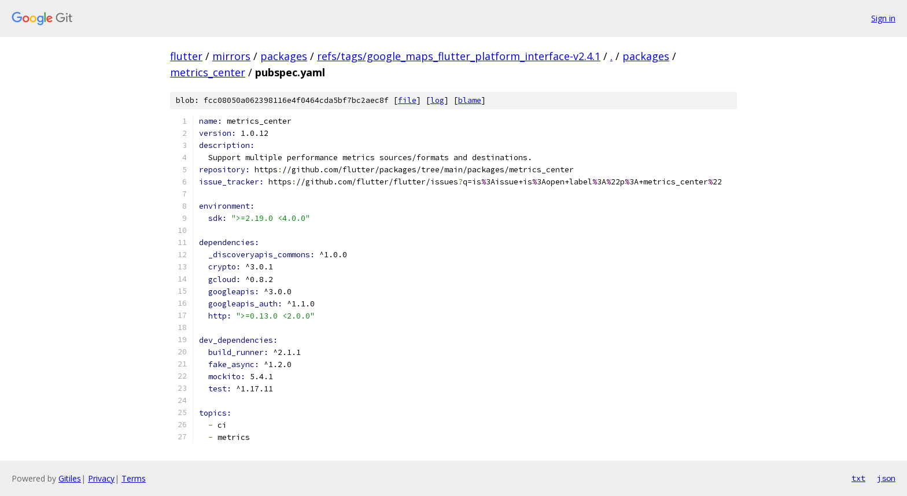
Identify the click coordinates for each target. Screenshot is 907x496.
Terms (133, 478)
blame (469, 100)
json (886, 478)
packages (283, 56)
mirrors (231, 56)
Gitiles (69, 478)
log (437, 100)
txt (858, 478)
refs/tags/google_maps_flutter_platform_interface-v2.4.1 (458, 56)
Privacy (101, 478)
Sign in (883, 18)
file (407, 100)
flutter (186, 56)
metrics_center (207, 72)
